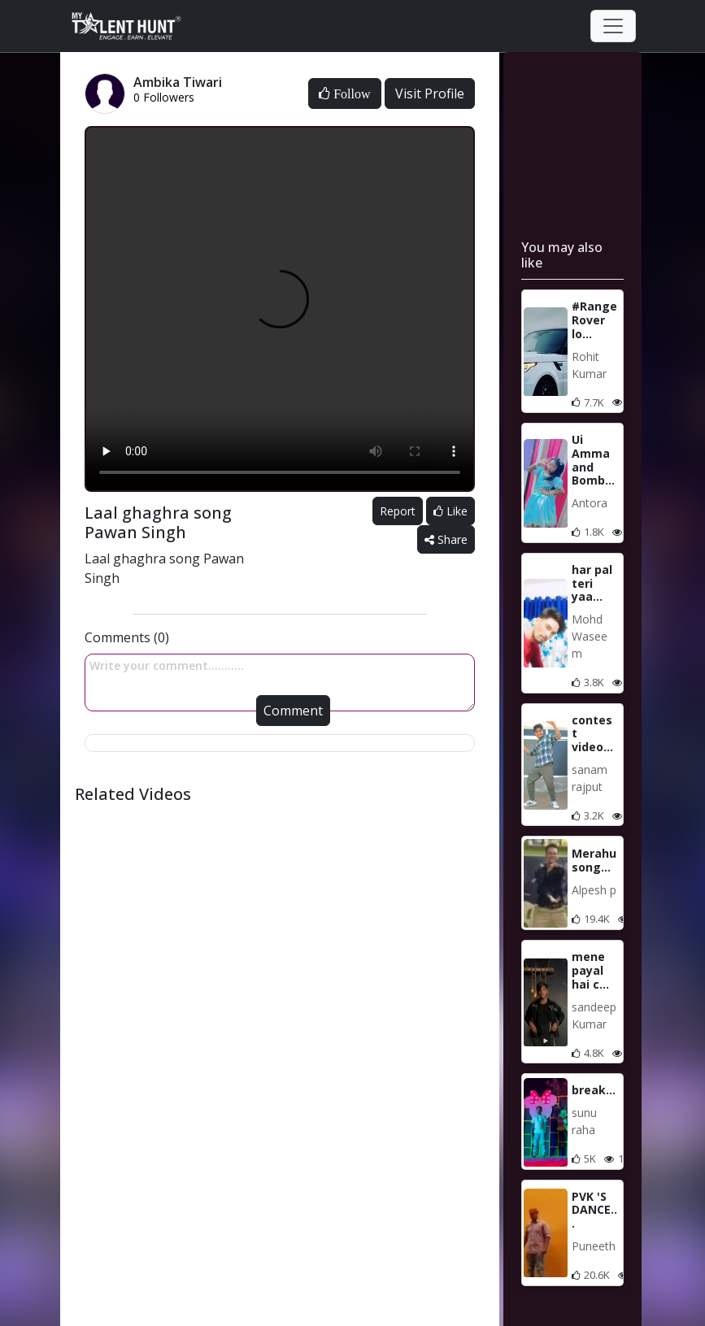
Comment (293, 711)
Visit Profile (429, 93)
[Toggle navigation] (613, 26)
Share (446, 539)
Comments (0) (127, 637)
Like (450, 511)
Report (398, 511)
